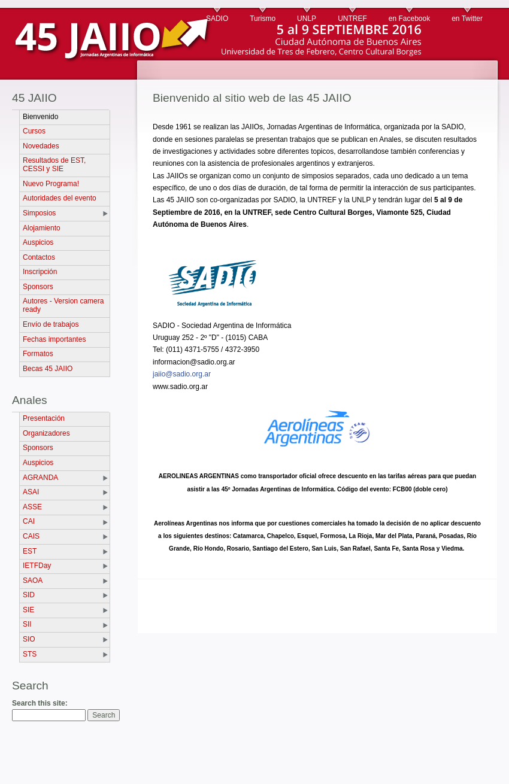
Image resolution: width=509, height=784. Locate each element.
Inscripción (40, 272)
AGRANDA (40, 477)
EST (30, 551)
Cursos (34, 131)
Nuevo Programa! (51, 184)
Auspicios (38, 242)
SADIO (217, 18)
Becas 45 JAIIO (47, 368)
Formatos (38, 354)
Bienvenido (40, 117)
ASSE (32, 507)
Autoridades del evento (59, 198)
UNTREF (352, 18)
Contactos (39, 257)
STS (30, 654)
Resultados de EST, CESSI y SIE (54, 164)
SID (29, 595)
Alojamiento (41, 228)
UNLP (306, 18)
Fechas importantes (54, 339)
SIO (29, 639)
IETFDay (37, 565)
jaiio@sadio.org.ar (182, 374)
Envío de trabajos (50, 324)
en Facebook (409, 18)
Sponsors (38, 286)
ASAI (31, 492)
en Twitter (467, 18)
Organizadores (46, 433)
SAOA (33, 580)
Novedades (41, 146)
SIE (28, 610)
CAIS (31, 536)
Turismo (262, 18)
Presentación (44, 418)
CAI (29, 521)
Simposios (39, 213)
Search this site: (40, 703)
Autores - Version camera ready (63, 305)
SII (27, 624)
